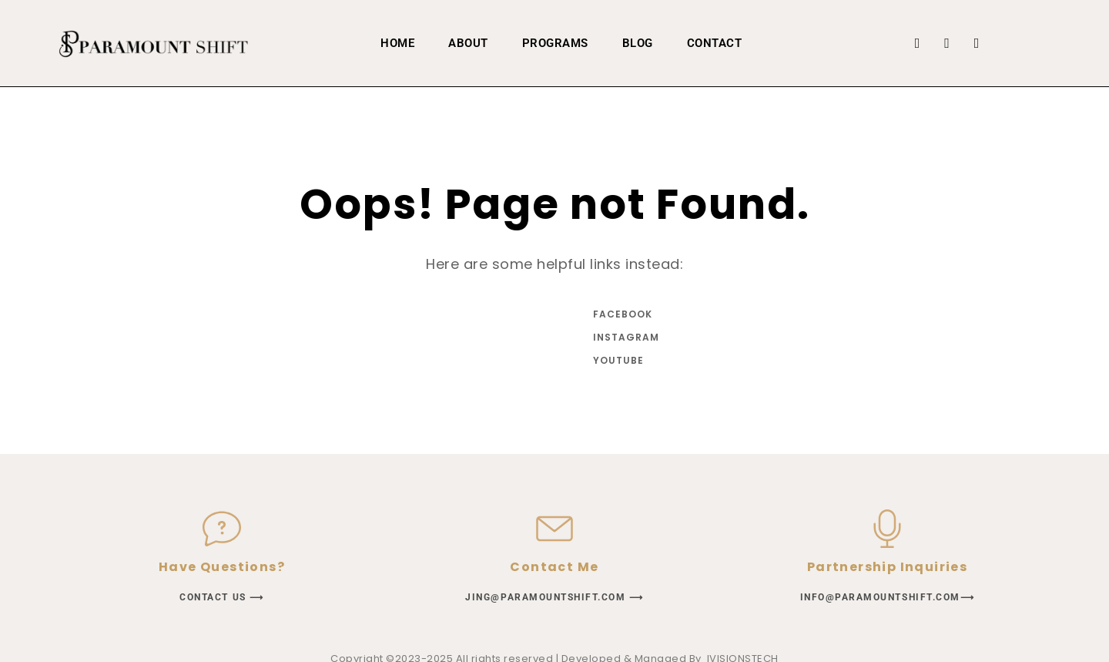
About (468, 43)
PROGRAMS (555, 43)
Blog (637, 43)
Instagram (624, 337)
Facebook (622, 314)
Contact (714, 43)
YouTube (618, 360)
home (397, 43)
